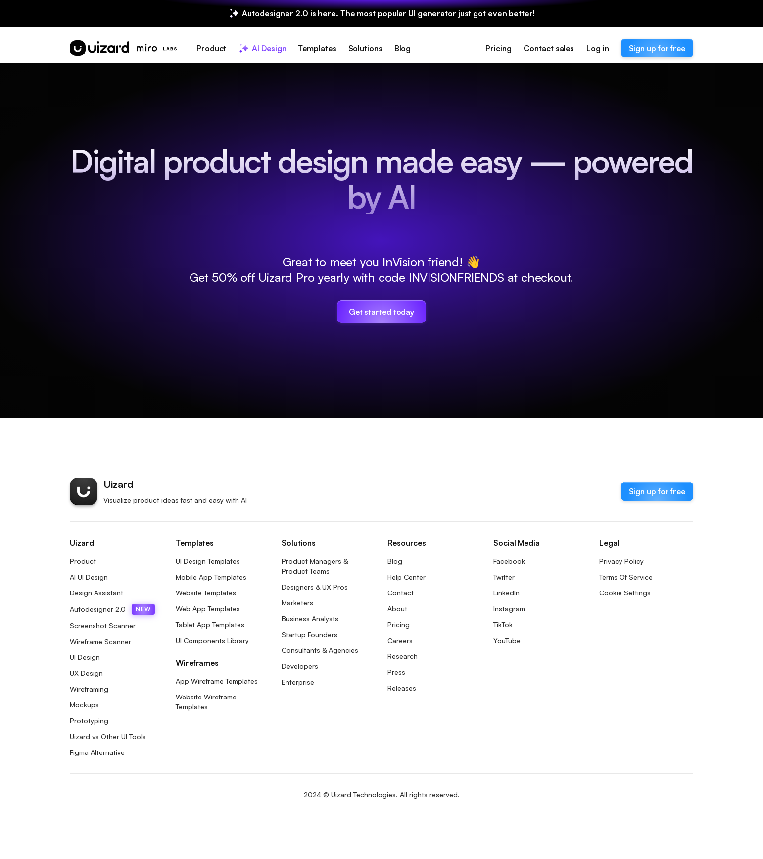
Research (402, 656)
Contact (400, 593)
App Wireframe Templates (217, 681)
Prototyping (89, 720)
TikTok (503, 624)
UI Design (85, 657)
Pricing (498, 48)
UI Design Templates (208, 561)
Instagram (509, 608)
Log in (597, 48)
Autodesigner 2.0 (112, 609)
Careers (400, 640)
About (397, 608)
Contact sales (549, 48)
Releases (401, 688)
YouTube (507, 640)
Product (83, 561)
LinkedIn (506, 593)
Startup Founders (309, 634)
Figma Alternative (97, 752)
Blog (394, 561)
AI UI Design (89, 577)
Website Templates (206, 593)
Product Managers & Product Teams (315, 566)
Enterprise (298, 682)
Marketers (297, 602)
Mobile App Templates (211, 577)
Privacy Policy (621, 561)
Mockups (84, 704)
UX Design (86, 673)
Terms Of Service (626, 577)
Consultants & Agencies (320, 650)
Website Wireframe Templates (206, 702)
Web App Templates (208, 608)
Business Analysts (310, 618)
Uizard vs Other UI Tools (108, 736)
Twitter (504, 577)
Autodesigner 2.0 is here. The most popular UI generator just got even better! (388, 13)
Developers (300, 666)
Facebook (509, 561)
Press (396, 672)
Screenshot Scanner (103, 625)
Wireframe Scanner (100, 641)
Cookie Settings (625, 593)
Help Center (406, 577)
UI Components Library (212, 640)
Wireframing (89, 689)
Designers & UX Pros (315, 587)
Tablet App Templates (210, 624)
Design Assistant (96, 593)
